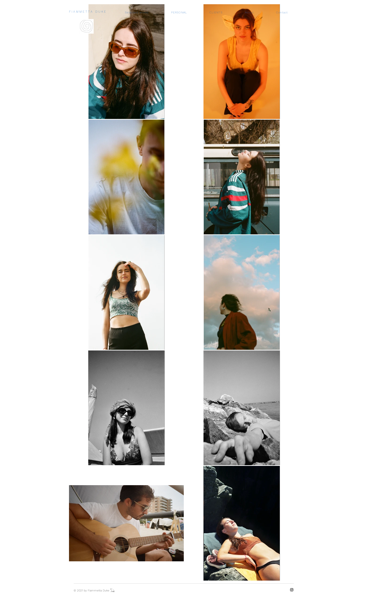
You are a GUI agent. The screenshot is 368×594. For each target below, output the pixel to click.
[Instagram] (292, 590)
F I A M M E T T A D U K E (87, 11)
